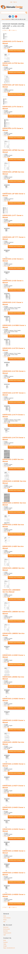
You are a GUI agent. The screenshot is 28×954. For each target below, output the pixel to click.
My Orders (5, 931)
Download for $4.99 (16, 51)
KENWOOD (8, 19)
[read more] (6, 48)
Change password (7, 932)
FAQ (4, 921)
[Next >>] (14, 30)
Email (4, 940)
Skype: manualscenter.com (9, 947)
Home (3, 19)
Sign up (15, 2)
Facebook (5, 942)
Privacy (5, 919)
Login (11, 2)
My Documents (6, 929)
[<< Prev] (5, 30)
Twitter (4, 944)
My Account (5, 927)
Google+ (5, 946)
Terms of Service (7, 917)
